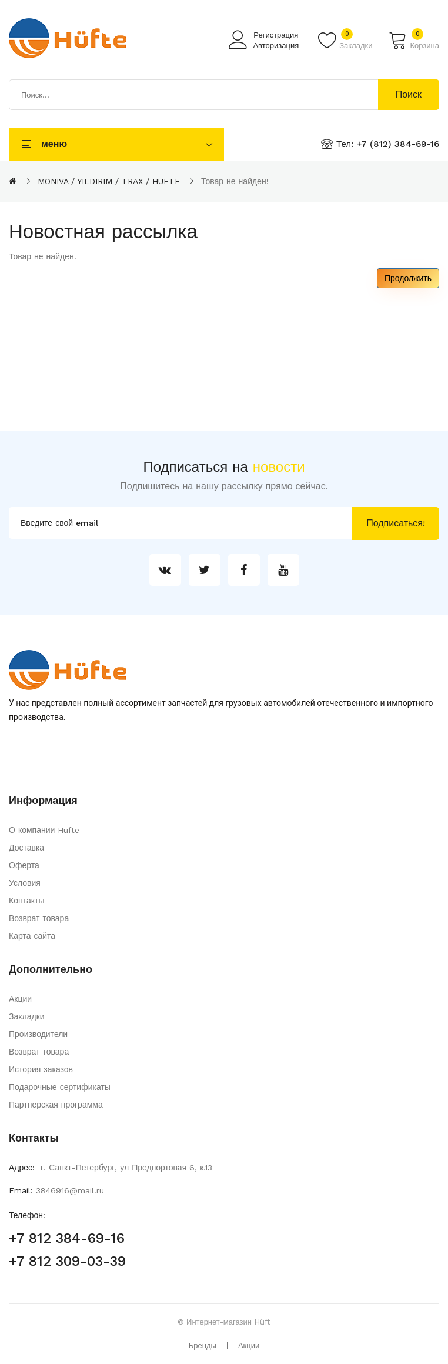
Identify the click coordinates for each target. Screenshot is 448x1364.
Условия (25, 883)
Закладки (27, 1016)
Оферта (24, 865)
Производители (38, 1034)
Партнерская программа (56, 1104)
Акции (20, 998)
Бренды (202, 1345)
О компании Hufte (44, 830)
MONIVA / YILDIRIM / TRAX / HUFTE (109, 181)
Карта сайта (32, 936)
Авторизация (276, 45)
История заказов (41, 1069)
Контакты (26, 900)
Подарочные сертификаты (60, 1087)
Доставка (26, 847)
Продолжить (408, 278)
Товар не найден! (235, 181)
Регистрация (275, 35)
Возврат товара (39, 918)
